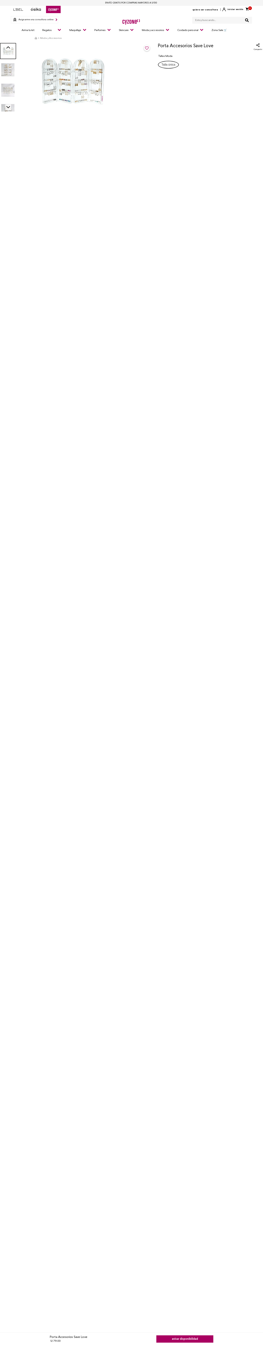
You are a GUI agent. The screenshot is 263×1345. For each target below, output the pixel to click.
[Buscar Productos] (247, 20)
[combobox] (222, 19)
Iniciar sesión (235, 9)
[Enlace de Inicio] (35, 38)
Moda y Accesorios (51, 38)
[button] (168, 64)
